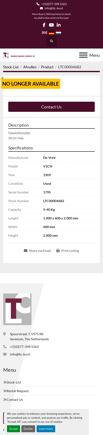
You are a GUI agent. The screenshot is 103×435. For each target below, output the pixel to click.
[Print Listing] (68, 251)
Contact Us (51, 106)
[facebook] (44, 25)
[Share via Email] (37, 251)
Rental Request (18, 391)
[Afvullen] (29, 67)
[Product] (47, 67)
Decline (28, 428)
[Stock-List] (11, 67)
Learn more (46, 428)
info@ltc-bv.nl (54, 8)
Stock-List (14, 382)
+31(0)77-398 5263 (54, 4)
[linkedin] (58, 25)
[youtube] (51, 25)
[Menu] (83, 55)
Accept (13, 428)
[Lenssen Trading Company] (17, 309)
